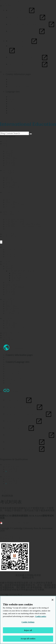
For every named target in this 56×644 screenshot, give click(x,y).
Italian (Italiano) (16, 103)
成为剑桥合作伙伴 (15, 328)
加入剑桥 (10, 289)
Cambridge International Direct (27, 31)
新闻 (5, 335)
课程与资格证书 (11, 212)
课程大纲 (16, 273)
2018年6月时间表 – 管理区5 (17, 523)
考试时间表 (11, 471)
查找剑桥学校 (13, 308)
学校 (5, 143)
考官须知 (10, 282)
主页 (5, 141)
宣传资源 (10, 292)
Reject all (28, 630)
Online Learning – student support (28, 64)
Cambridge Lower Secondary (19, 252)
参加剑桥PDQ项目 (20, 278)
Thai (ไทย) (14, 110)
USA (11, 84)
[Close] (52, 600)
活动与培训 (9, 234)
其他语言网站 (10, 72)
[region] (28, 620)
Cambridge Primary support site (27, 17)
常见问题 (10, 294)
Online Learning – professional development (30, 435)
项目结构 (16, 275)
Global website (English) (20, 86)
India (11, 79)
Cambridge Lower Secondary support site (32, 24)
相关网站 (7, 6)
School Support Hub (22, 10)
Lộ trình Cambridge (12, 247)
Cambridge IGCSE (14, 254)
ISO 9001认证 (7, 536)
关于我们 (7, 337)
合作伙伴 (7, 192)
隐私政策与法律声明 (10, 538)
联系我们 (7, 261)
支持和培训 (11, 469)
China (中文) (15, 101)
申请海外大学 (13, 313)
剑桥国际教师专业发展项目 (23, 271)
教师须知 (10, 268)
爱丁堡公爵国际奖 (15, 287)
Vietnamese (14, 113)
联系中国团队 (10, 236)
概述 (8, 321)
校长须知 (10, 266)
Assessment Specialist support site (28, 57)
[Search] (31, 133)
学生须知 (10, 301)
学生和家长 (9, 170)
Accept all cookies (28, 638)
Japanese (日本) (16, 106)
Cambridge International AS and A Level (25, 256)
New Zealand (15, 81)
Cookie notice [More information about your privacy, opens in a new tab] (40, 616)
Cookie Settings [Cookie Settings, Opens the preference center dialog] (28, 622)
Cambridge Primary (15, 249)
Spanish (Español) (17, 108)
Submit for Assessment (23, 41)
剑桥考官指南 (13, 467)
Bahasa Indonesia (17, 99)
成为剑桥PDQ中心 (20, 280)
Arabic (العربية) (16, 96)
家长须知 (10, 304)
